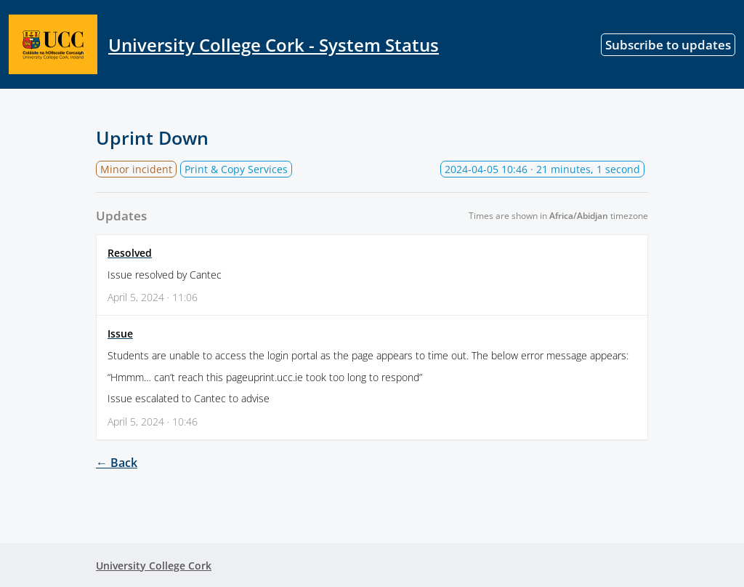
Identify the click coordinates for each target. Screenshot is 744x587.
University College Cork (153, 565)
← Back (116, 463)
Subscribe (668, 44)
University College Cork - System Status (224, 44)
